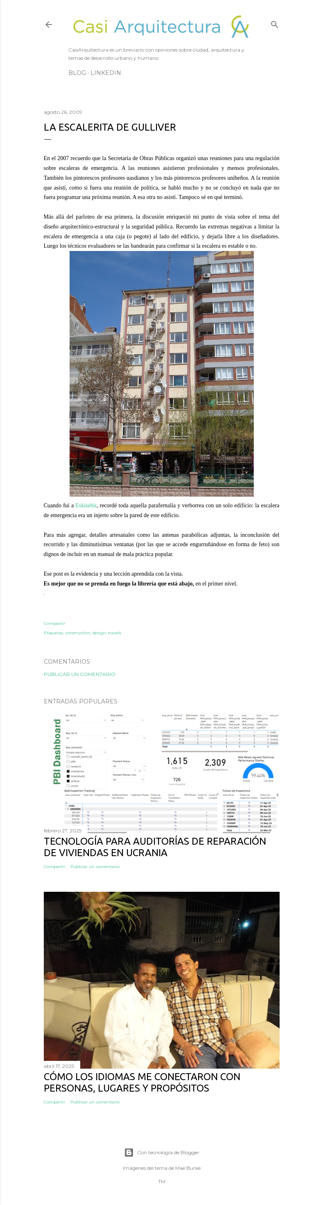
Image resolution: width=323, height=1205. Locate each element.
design (99, 632)
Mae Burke (188, 1168)
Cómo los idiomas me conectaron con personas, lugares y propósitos (142, 1082)
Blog (77, 73)
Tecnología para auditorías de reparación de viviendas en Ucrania (155, 847)
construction (77, 632)
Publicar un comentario (79, 674)
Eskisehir (86, 505)
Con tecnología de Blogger (161, 1153)
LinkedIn (105, 73)
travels (114, 632)
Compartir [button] (54, 623)
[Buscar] (275, 23)
